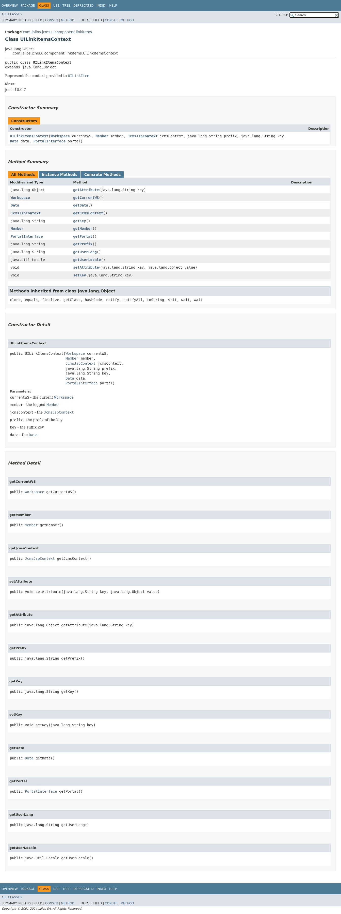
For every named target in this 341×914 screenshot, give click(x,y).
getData (80, 205)
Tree (66, 5)
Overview (10, 5)
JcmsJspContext (143, 136)
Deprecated (83, 5)
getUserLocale (87, 260)
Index (101, 5)
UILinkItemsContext (29, 136)
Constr (51, 20)
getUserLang (85, 252)
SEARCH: (281, 15)
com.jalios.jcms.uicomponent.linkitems (57, 32)
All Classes (12, 14)
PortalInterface (50, 141)
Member (101, 136)
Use (56, 5)
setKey (79, 275)
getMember (82, 229)
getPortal (82, 236)
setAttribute (86, 267)
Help (113, 5)
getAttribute (86, 190)
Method (67, 20)
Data (14, 141)
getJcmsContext (88, 213)
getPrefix (82, 244)
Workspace (60, 136)
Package (28, 5)
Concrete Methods (102, 175)
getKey (79, 221)
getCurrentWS (86, 198)
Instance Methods (59, 175)
